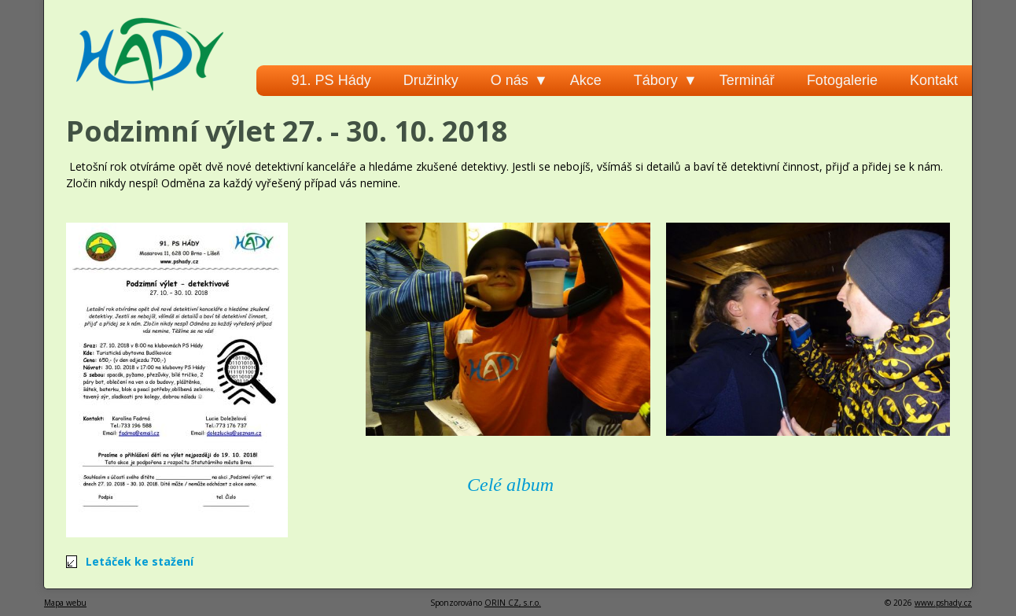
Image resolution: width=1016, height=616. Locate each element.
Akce (586, 80)
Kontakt (934, 80)
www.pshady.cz (943, 602)
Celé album (510, 484)
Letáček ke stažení (139, 561)
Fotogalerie (842, 80)
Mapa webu (65, 602)
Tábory (656, 80)
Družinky (430, 80)
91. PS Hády (331, 80)
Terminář (747, 80)
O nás (509, 80)
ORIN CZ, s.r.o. (512, 602)
